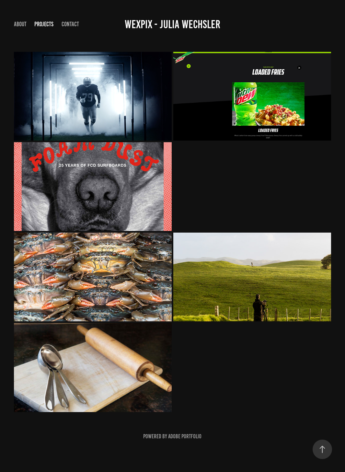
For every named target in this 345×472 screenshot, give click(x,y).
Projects (43, 24)
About (20, 24)
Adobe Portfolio (184, 436)
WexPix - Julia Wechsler (172, 24)
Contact (70, 24)
